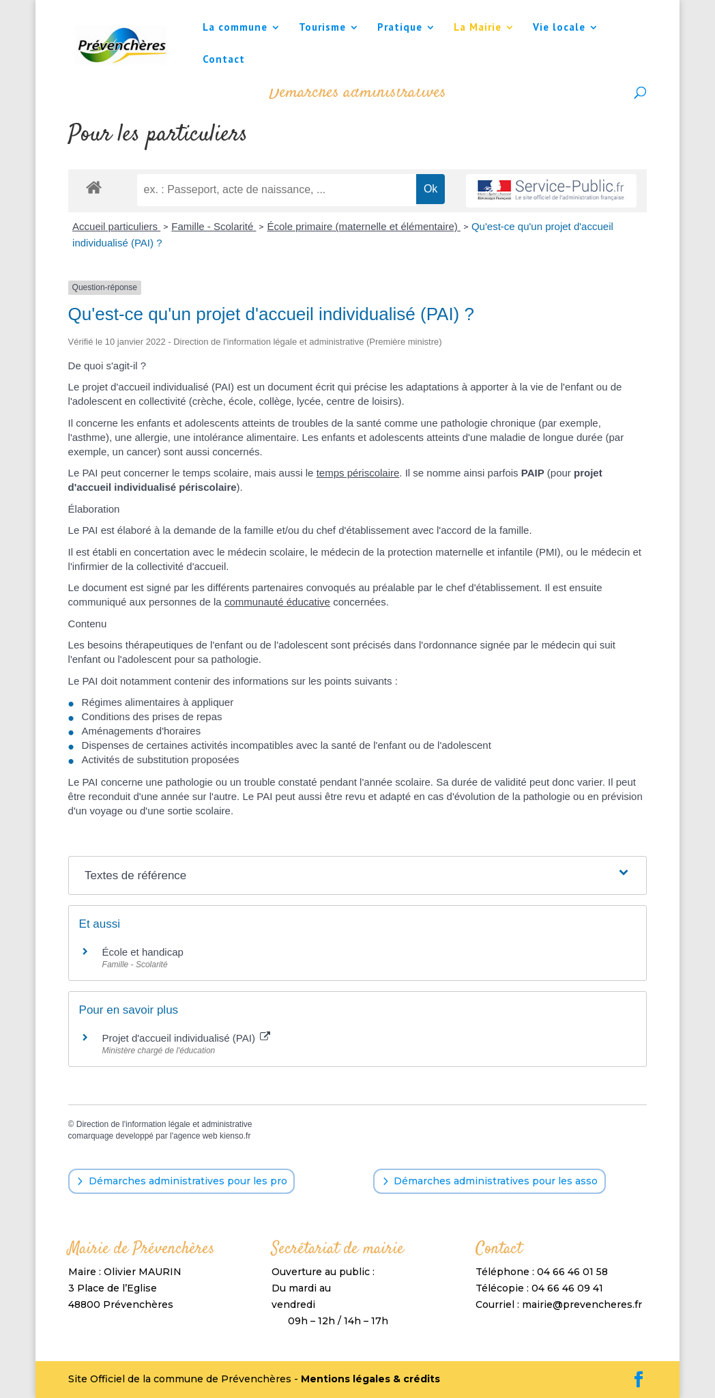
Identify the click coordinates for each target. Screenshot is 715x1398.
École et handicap (143, 952)
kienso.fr (235, 1136)
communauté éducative (277, 602)
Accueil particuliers (116, 226)
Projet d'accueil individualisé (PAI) (186, 1038)
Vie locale (559, 28)
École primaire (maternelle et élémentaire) (363, 226)
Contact (224, 60)
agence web (195, 1136)
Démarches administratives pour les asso (496, 1181)
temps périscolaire (358, 473)
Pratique (399, 28)
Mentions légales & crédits (370, 1379)
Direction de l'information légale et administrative (164, 1124)
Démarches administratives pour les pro (188, 1181)
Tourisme (322, 28)
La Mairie (477, 28)
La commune (235, 28)
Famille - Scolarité (213, 226)
